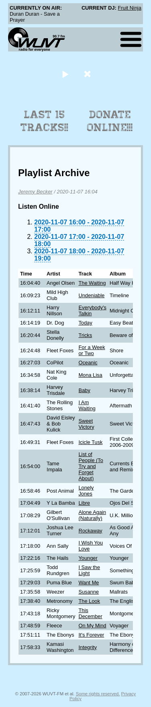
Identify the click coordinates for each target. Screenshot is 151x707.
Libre (84, 503)
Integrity (88, 647)
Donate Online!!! (110, 121)
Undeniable (92, 295)
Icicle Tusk (91, 442)
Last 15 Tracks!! (44, 121)
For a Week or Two (92, 350)
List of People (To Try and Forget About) (91, 466)
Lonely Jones (86, 491)
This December (90, 613)
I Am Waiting (87, 405)
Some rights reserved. (98, 693)
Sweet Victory (86, 424)
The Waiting (92, 283)
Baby (84, 390)
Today (85, 323)
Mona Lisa (90, 375)
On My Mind (92, 626)
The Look (89, 601)
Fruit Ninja (129, 8)
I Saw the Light (89, 570)
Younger (88, 558)
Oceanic (88, 363)
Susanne (89, 592)
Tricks (85, 335)
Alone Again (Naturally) (92, 515)
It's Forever (91, 635)
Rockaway (90, 531)
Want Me (89, 583)
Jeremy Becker (35, 192)
